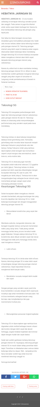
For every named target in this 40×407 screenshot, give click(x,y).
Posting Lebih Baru (8, 386)
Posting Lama (33, 386)
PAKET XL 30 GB (11, 95)
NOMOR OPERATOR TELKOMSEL (17, 91)
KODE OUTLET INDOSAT (14, 98)
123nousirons (20, 2)
